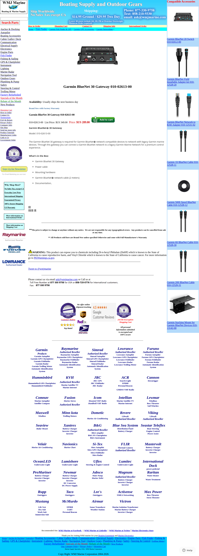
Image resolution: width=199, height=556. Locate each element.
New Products (117, 544)
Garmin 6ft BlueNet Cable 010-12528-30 (183, 242)
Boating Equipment (106, 535)
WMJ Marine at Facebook (70, 530)
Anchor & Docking (16, 538)
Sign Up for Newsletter (14, 169)
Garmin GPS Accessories (84, 29)
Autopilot (30, 538)
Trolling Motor (158, 541)
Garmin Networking (104, 29)
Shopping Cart (100, 546)
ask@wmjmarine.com (66, 279)
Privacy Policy (86, 546)
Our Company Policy (70, 546)
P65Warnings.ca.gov (44, 258)
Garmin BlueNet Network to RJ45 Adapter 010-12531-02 (183, 122)
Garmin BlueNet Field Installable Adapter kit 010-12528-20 (183, 81)
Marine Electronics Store (142, 530)
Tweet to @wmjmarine (39, 268)
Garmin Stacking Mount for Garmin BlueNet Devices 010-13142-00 (183, 324)
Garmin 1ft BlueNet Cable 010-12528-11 (183, 162)
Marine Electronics (126, 535)
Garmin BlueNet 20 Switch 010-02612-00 (183, 39)
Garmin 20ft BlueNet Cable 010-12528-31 (183, 282)
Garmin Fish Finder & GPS (60, 29)
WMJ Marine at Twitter (119, 530)
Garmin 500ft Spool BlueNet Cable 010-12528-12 (183, 202)
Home (31, 29)
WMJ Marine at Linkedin (95, 530)
